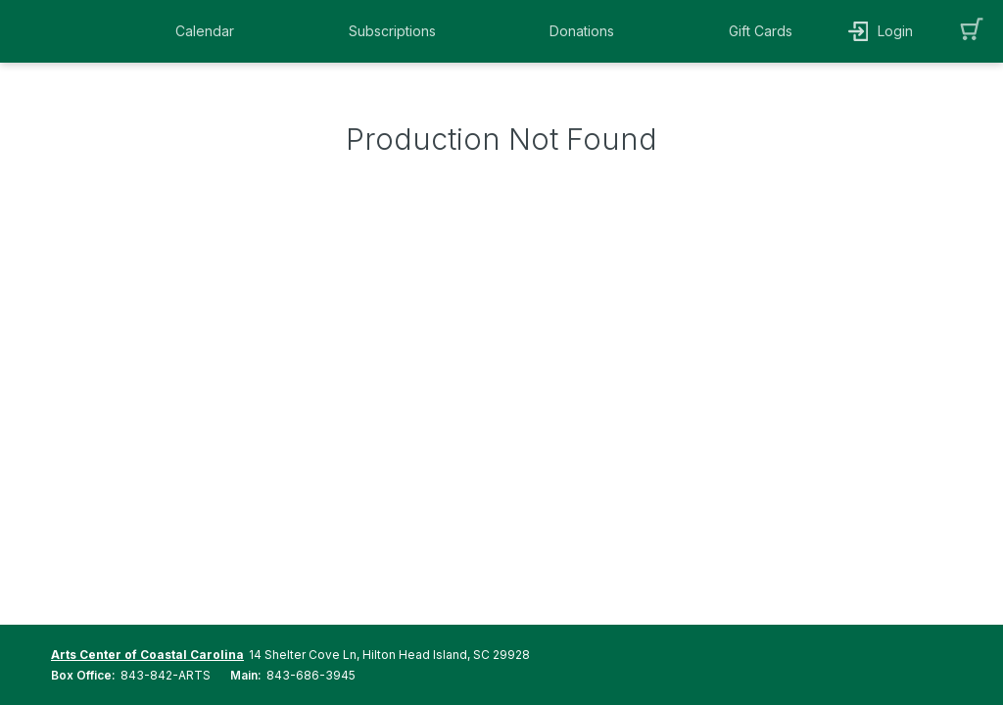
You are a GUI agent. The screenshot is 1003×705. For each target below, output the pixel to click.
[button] (209, 31)
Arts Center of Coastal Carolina (147, 654)
